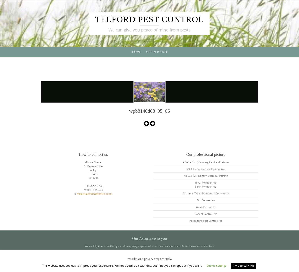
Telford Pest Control (149, 19)
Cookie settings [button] (216, 265)
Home (136, 52)
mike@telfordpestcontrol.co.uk (94, 193)
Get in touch (156, 52)
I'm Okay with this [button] (243, 265)
